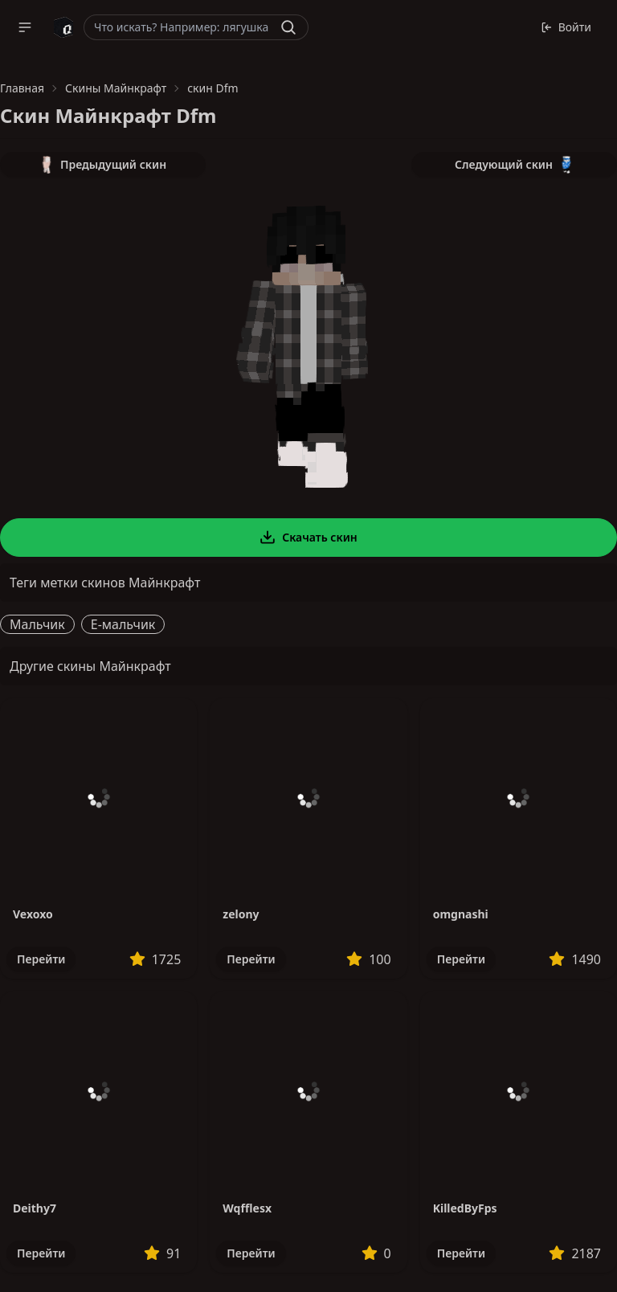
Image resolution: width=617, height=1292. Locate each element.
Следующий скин (514, 164)
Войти (566, 27)
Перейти (41, 959)
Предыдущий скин (102, 164)
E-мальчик (123, 624)
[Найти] (288, 27)
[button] (24, 27)
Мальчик (37, 624)
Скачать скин (308, 537)
